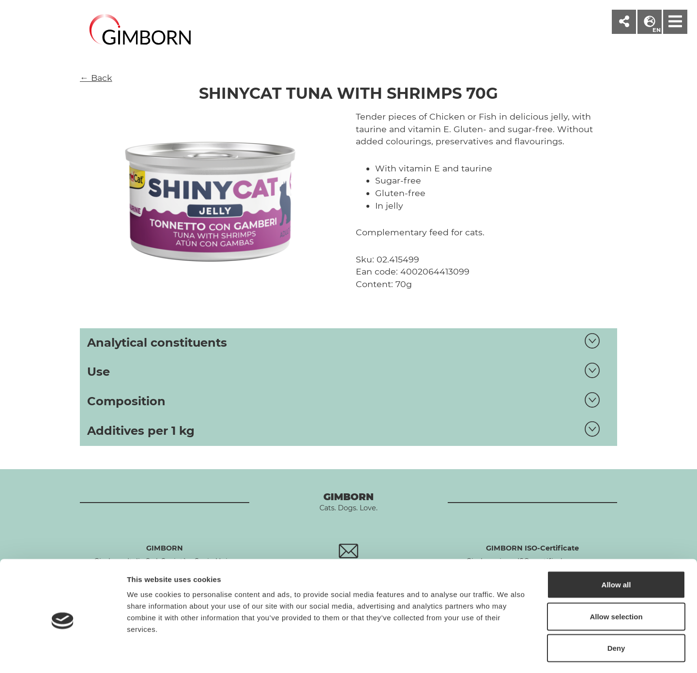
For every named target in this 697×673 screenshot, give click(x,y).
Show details (507, 654)
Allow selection (616, 578)
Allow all (616, 546)
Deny (616, 609)
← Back (96, 78)
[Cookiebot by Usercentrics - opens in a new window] (62, 654)
